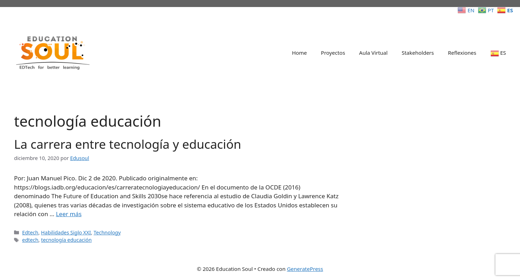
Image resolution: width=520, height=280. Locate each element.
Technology (107, 232)
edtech (30, 239)
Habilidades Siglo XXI (66, 232)
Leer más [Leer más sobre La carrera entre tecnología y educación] (68, 214)
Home (299, 52)
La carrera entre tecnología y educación (127, 144)
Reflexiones (462, 52)
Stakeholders (418, 52)
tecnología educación (66, 239)
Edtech (30, 232)
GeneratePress (305, 268)
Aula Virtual (373, 52)
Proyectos (333, 52)
